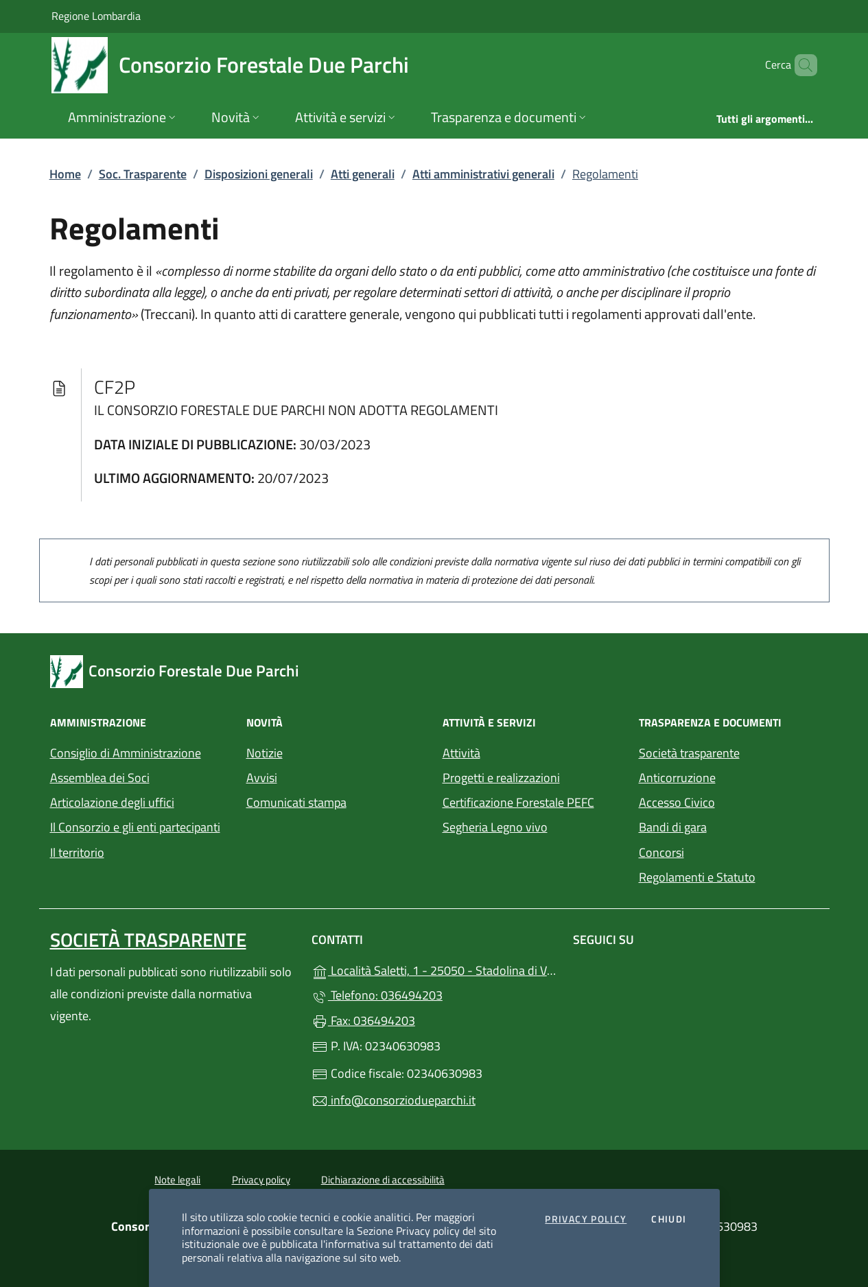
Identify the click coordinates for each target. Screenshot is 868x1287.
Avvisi (261, 777)
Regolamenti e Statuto (697, 877)
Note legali (177, 1180)
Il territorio (77, 852)
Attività (461, 753)
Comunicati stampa (296, 802)
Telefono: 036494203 (377, 995)
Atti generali (363, 174)
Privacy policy (261, 1180)
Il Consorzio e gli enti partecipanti (135, 827)
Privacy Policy (585, 1220)
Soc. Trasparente (143, 174)
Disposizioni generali (258, 174)
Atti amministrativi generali (483, 174)
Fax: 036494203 (363, 1020)
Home (65, 174)
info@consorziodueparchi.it (394, 1100)
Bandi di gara (673, 827)
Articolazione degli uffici (112, 802)
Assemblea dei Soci (100, 777)
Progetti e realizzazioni (501, 777)
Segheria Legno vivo (532, 825)
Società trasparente (689, 753)
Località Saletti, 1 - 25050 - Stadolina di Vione (434, 969)
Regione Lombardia (96, 15)
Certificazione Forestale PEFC (518, 802)
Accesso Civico (677, 802)
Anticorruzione (677, 777)
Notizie (264, 753)
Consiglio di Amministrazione (125, 753)
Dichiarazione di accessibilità (383, 1180)
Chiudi (668, 1220)
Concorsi (661, 852)
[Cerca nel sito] (800, 65)
